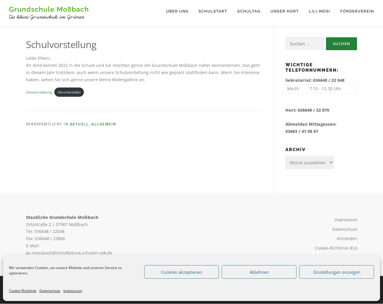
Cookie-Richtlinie (22, 290)
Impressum (72, 290)
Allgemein (103, 124)
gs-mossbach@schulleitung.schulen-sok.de (69, 253)
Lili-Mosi (319, 11)
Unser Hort (284, 11)
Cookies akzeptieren (181, 272)
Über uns (177, 11)
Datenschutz (49, 290)
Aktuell (79, 124)
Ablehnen (259, 272)
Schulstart (213, 11)
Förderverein (357, 11)
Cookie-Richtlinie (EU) (336, 248)
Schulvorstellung (39, 92)
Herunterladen (69, 92)
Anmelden (347, 239)
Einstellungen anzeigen (336, 272)
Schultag (248, 11)
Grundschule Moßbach (49, 9)
